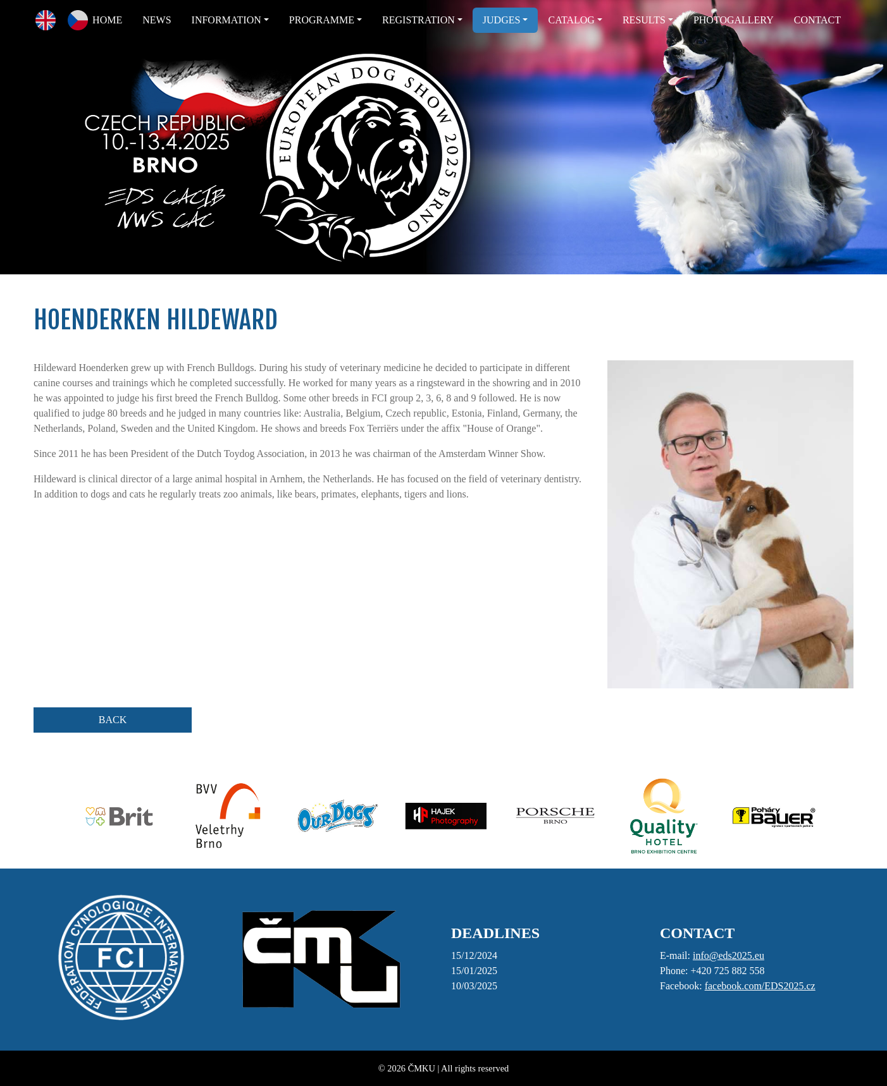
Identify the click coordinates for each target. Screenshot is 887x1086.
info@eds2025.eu (728, 955)
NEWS (156, 20)
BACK (113, 719)
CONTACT (817, 20)
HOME (107, 20)
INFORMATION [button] (226, 20)
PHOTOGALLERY (733, 20)
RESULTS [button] (644, 20)
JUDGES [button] (502, 20)
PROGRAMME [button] (321, 20)
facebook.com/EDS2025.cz (760, 985)
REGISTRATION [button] (418, 20)
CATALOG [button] (571, 20)
